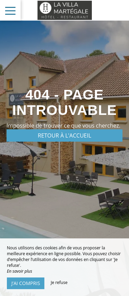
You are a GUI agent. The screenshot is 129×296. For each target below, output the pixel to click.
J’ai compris (25, 283)
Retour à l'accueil (65, 135)
